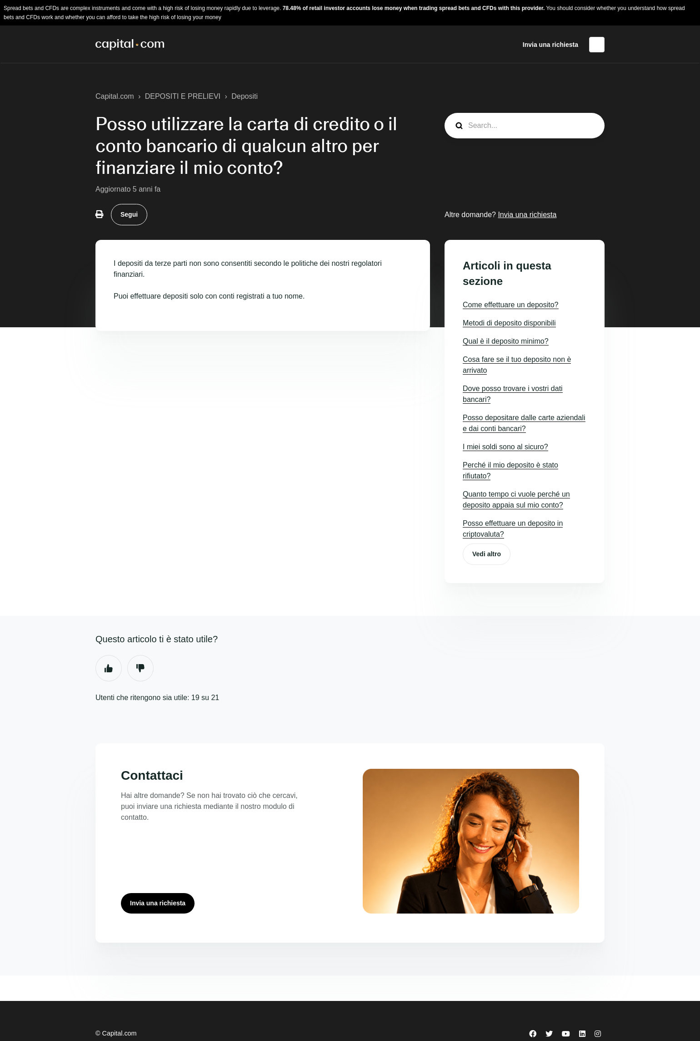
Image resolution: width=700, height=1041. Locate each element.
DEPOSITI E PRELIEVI (182, 96)
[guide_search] (525, 125)
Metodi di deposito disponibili (509, 323)
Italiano (597, 44)
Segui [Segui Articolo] (129, 214)
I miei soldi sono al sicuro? (505, 447)
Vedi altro (486, 554)
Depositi (244, 96)
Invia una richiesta (550, 44)
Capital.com (114, 96)
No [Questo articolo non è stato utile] (140, 668)
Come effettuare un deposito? (511, 305)
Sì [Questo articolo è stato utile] (108, 668)
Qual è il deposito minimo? (506, 341)
